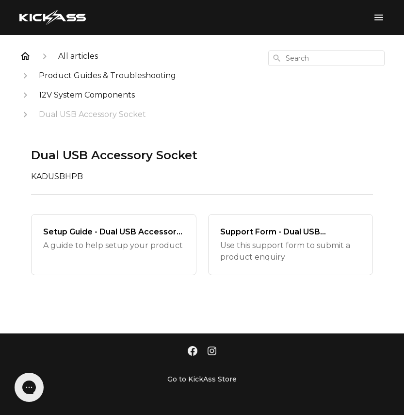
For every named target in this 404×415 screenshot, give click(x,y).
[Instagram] (212, 352)
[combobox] (326, 58)
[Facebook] (192, 352)
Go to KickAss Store (202, 379)
